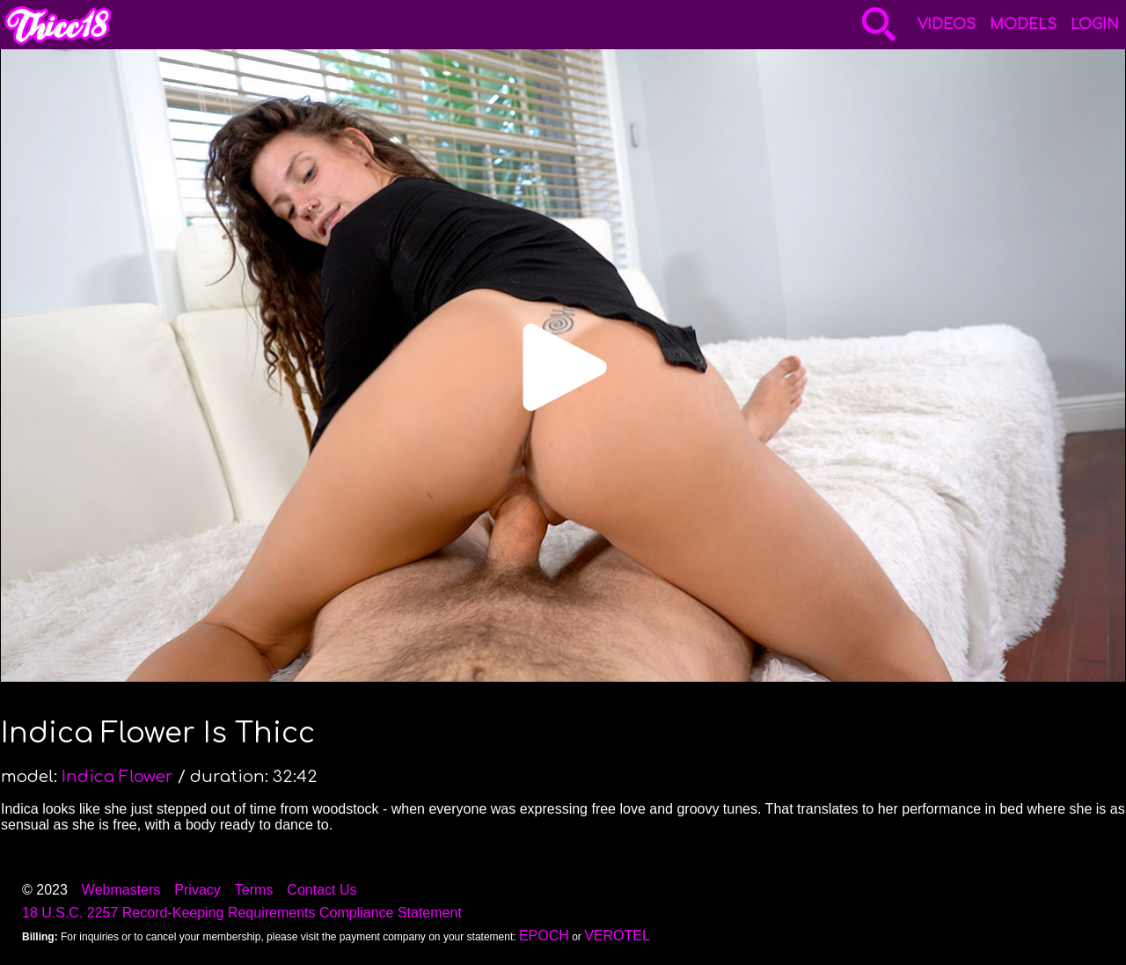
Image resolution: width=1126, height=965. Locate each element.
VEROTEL (617, 935)
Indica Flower (117, 777)
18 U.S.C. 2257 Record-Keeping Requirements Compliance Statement (242, 912)
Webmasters (121, 889)
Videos (947, 25)
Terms (254, 889)
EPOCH (544, 935)
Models (1023, 25)
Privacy (197, 889)
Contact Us (321, 889)
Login (1095, 25)
